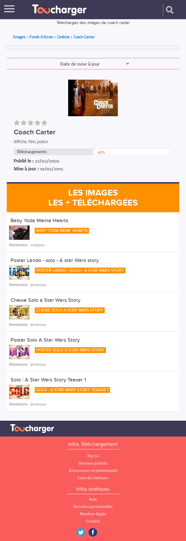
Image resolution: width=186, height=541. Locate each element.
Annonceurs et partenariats (93, 470)
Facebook (97, 532)
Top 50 (93, 456)
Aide (93, 499)
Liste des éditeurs (93, 478)
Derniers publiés (93, 463)
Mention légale (93, 514)
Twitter (83, 532)
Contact (93, 521)
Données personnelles (93, 506)
